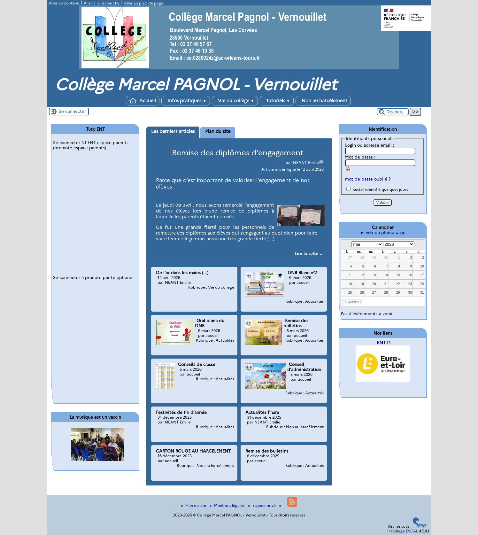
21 (386, 284)
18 (350, 284)
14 (386, 275)
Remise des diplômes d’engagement (238, 152)
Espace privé (262, 505)
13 (374, 275)
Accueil (142, 100)
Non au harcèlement (323, 100)
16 (410, 275)
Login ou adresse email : (369, 145)
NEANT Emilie (306, 162)
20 (374, 284)
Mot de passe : (360, 156)
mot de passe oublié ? (368, 179)
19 (362, 284)
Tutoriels (276, 100)
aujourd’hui (353, 302)
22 (398, 284)
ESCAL (412, 531)
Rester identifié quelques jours (380, 189)
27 (350, 258)
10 (422, 266)
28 (362, 258)
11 (350, 275)
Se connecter (72, 111)
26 (362, 292)
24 (422, 284)
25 (350, 292)
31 (422, 292)
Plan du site (194, 505)
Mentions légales (227, 505)
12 (362, 275)
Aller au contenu (64, 3)
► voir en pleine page (382, 232)
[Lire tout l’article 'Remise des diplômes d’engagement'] (309, 253)
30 (386, 258)
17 (422, 275)
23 (410, 284)
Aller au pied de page (143, 3)
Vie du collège (234, 100)
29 (374, 258)
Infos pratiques (185, 100)
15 (398, 275)
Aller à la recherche (102, 3)
